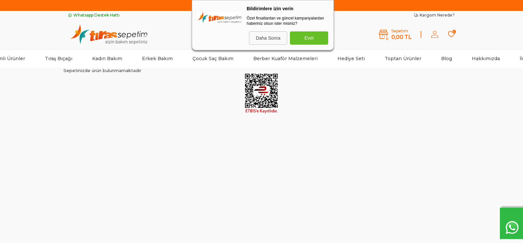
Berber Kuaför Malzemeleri (285, 58)
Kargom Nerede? (434, 15)
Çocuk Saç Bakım (212, 58)
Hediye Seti (351, 58)
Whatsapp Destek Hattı (94, 15)
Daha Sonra (268, 38)
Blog (446, 58)
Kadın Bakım (107, 58)
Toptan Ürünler (403, 58)
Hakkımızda (486, 58)
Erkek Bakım (157, 58)
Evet (309, 38)
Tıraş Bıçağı (58, 58)
